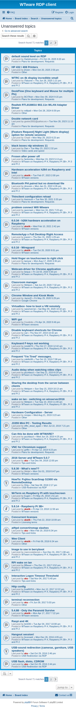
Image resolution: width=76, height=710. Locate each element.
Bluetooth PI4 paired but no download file (38, 183)
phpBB (28, 702)
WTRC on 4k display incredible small (35, 77)
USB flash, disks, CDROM (28, 661)
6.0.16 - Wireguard (23, 247)
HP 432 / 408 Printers (25, 67)
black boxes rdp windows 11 (30, 145)
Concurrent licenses (24, 517)
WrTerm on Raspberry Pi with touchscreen (38, 493)
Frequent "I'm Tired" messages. (32, 356)
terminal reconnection (26, 599)
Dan (26, 148)
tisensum (28, 199)
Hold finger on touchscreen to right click (37, 258)
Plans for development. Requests (37, 61)
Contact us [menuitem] (62, 695)
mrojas (27, 415)
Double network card (25, 118)
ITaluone (28, 80)
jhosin (27, 70)
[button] (56, 42)
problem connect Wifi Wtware (30, 207)
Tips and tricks (28, 463)
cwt (26, 333)
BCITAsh (28, 97)
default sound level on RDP (29, 56)
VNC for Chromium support (29, 447)
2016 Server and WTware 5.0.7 (30, 457)
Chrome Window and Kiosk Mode (33, 295)
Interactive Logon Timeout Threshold (35, 575)
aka (26, 460)
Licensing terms (29, 522)
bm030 (27, 624)
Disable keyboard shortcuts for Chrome (37, 330)
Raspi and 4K (20, 621)
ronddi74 (28, 346)
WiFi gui (17, 319)
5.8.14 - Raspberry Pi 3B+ (28, 506)
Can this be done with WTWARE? (33, 433)
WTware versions (30, 178)
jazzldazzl (29, 372)
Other (24, 72)
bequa (27, 272)
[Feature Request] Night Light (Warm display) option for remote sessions (40, 133)
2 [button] (51, 43)
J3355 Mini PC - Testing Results (32, 423)
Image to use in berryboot (28, 549)
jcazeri (27, 237)
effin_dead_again (32, 426)
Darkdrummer (31, 59)
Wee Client (18, 538)
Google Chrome (29, 300)
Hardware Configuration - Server (32, 412)
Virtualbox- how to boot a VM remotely (36, 306)
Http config (19, 586)
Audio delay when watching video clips (36, 369)
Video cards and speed (32, 151)
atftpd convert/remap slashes (30, 527)
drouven (28, 186)
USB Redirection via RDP (34, 487)
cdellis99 (28, 359)
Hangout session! (23, 634)
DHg (26, 485)
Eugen (27, 496)
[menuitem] (11, 12)
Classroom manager (24, 282)
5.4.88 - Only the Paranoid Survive (33, 610)
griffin (27, 450)
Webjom (28, 285)
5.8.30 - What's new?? (25, 468)
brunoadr (28, 637)
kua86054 (29, 589)
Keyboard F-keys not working (30, 343)
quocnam (28, 210)
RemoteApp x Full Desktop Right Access (37, 234)
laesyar (27, 261)
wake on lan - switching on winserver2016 (38, 399)
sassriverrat (30, 309)
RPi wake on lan (22, 562)
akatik (27, 175)
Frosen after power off (26, 156)
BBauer (28, 565)
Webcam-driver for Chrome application (36, 269)
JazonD (28, 298)
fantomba (28, 159)
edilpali (27, 110)
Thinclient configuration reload (31, 196)
